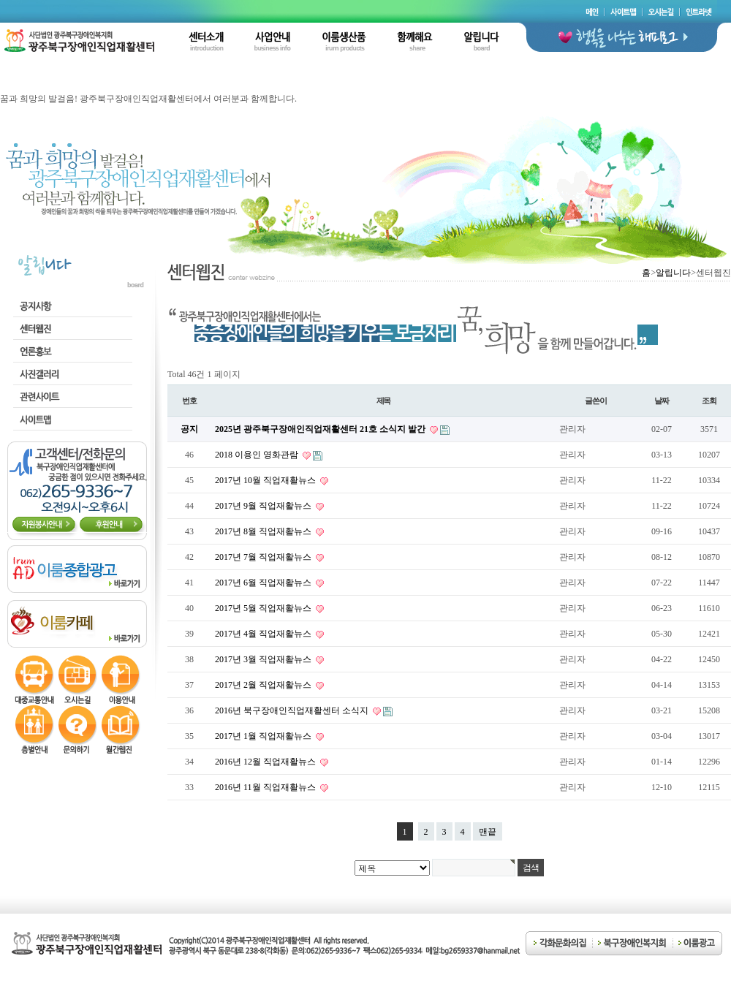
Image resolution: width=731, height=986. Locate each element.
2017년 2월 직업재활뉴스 (264, 685)
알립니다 (673, 273)
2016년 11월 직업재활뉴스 (266, 787)
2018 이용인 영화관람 (257, 455)
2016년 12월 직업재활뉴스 (266, 761)
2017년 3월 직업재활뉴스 (264, 659)
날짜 (661, 400)
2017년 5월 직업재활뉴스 (264, 608)
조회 (709, 400)
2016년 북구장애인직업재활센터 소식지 (293, 710)
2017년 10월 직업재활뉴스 (266, 480)
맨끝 (487, 832)
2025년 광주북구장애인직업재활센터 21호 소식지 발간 (321, 429)
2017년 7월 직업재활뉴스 (264, 557)
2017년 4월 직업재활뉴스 (264, 634)
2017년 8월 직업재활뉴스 (264, 531)
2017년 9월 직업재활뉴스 (264, 506)
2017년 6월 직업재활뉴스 (264, 582)
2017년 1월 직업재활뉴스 (264, 736)
